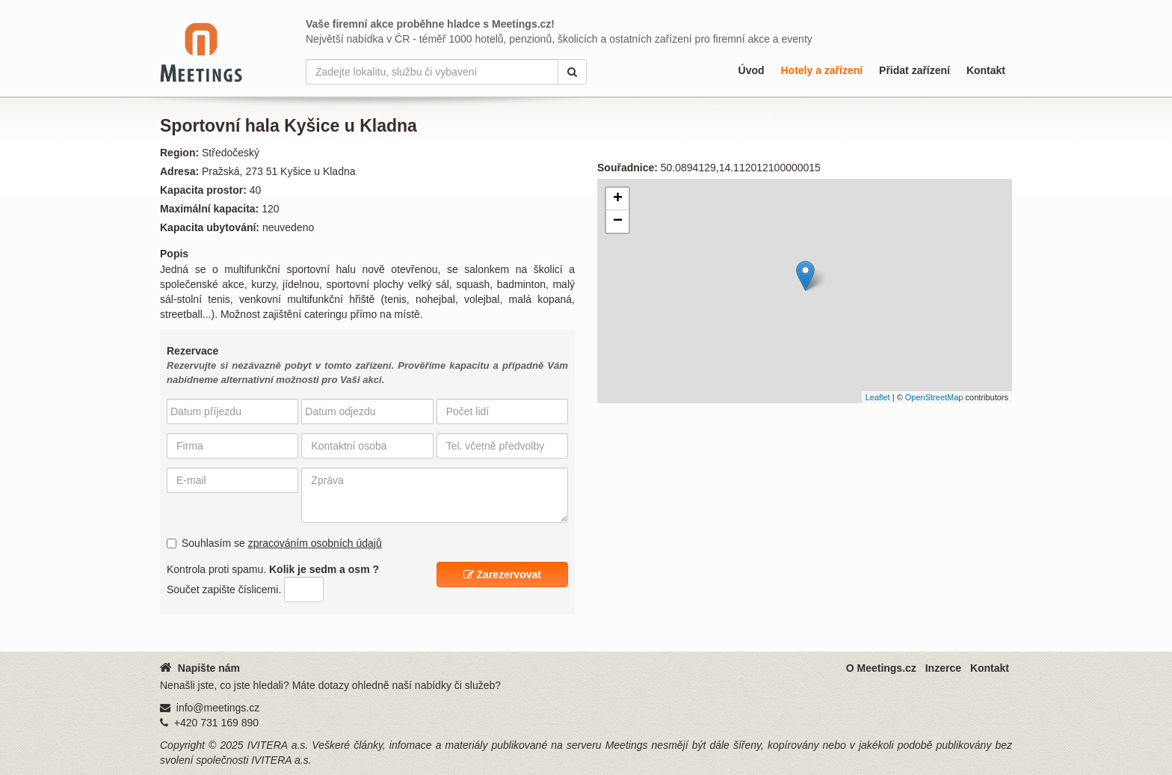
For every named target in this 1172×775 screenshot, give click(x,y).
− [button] (618, 221)
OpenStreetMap (934, 397)
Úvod (751, 70)
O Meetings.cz (881, 668)
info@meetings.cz (217, 708)
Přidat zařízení (914, 70)
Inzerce (943, 668)
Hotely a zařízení (821, 70)
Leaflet (878, 397)
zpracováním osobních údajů (315, 543)
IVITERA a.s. (278, 745)
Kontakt (985, 70)
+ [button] (618, 199)
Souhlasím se (274, 543)
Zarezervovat (502, 575)
